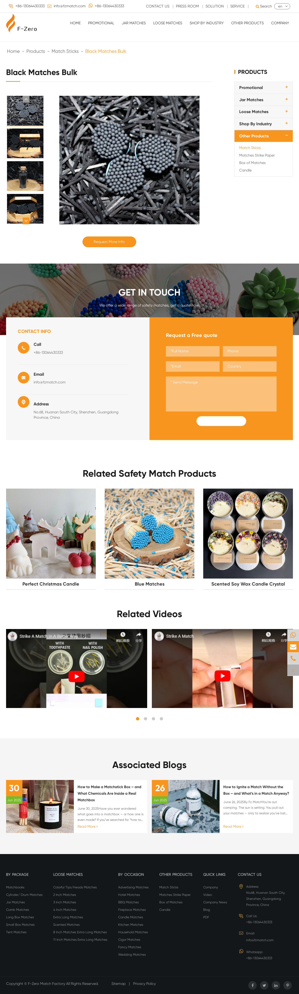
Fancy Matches (129, 947)
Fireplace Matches (132, 910)
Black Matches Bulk (105, 51)
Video (207, 895)
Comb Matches (17, 910)
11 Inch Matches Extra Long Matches (80, 939)
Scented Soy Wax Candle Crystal (248, 584)
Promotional (101, 23)
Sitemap (118, 983)
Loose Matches (167, 23)
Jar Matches (134, 23)
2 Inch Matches (64, 895)
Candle (245, 170)
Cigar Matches (129, 939)
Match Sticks (65, 51)
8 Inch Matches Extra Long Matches (80, 932)
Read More (88, 826)
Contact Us (249, 874)
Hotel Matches (129, 895)
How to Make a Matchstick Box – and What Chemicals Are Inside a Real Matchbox (109, 793)
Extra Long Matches (68, 917)
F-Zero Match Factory (47, 983)
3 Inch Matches (64, 902)
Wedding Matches (132, 954)
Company (280, 23)
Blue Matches (149, 584)
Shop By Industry (207, 23)
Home (75, 23)
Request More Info (109, 242)
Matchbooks (15, 887)
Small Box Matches (20, 924)
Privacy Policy (144, 983)
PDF (206, 917)
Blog (206, 910)
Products (35, 51)
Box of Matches (252, 163)
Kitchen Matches (130, 924)
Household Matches (133, 932)
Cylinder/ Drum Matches (24, 895)
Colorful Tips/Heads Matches (75, 887)
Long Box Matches (20, 917)
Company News (215, 902)
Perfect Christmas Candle (50, 584)
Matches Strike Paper (257, 155)
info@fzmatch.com (70, 6)
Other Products (247, 23)
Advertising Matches (133, 887)
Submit (221, 421)
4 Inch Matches (64, 910)
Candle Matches (130, 917)
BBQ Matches (128, 902)
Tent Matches (16, 932)
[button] (26, 99)
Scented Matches (66, 924)
